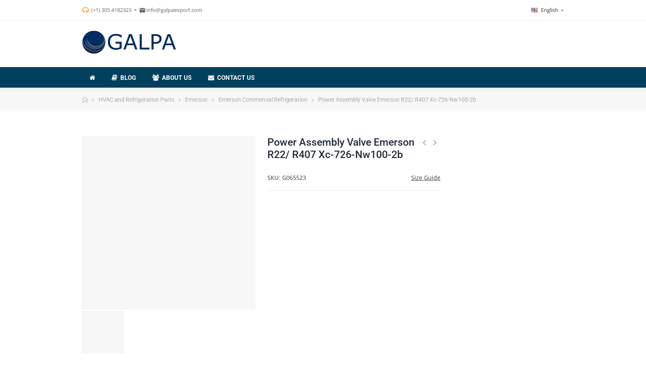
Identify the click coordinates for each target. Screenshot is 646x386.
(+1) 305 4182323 (111, 10)
